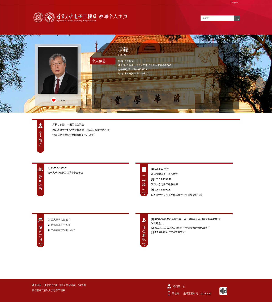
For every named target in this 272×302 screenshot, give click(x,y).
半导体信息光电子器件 (63, 230)
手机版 (175, 293)
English (234, 2)
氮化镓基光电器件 (60, 224)
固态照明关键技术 (60, 219)
